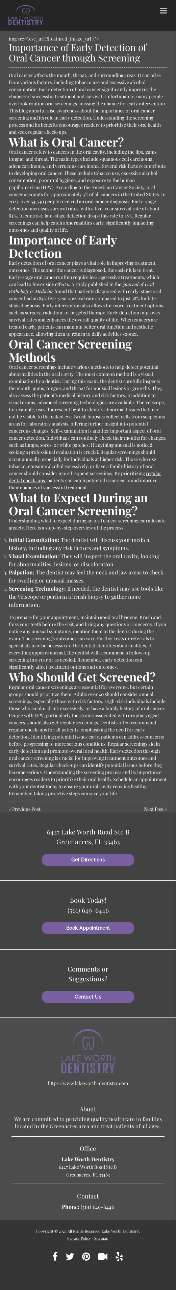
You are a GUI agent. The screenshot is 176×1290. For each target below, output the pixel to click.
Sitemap (101, 1238)
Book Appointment (88, 928)
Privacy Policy (79, 1238)
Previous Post (26, 809)
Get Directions (88, 859)
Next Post (154, 809)
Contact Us (88, 997)
